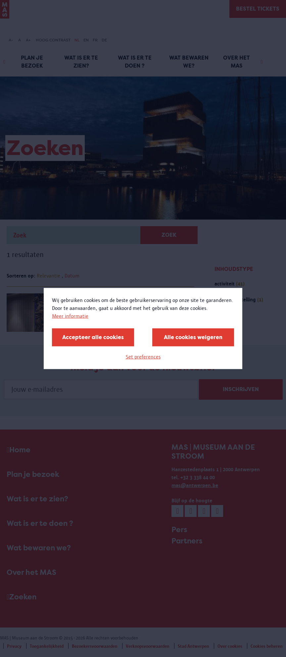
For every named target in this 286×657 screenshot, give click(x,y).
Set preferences (143, 357)
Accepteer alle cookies (93, 337)
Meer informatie (70, 316)
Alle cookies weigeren (193, 337)
